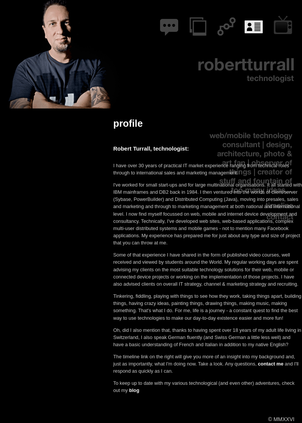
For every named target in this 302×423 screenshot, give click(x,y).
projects (197, 23)
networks (226, 23)
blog (168, 23)
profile (255, 23)
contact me (271, 364)
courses (284, 23)
